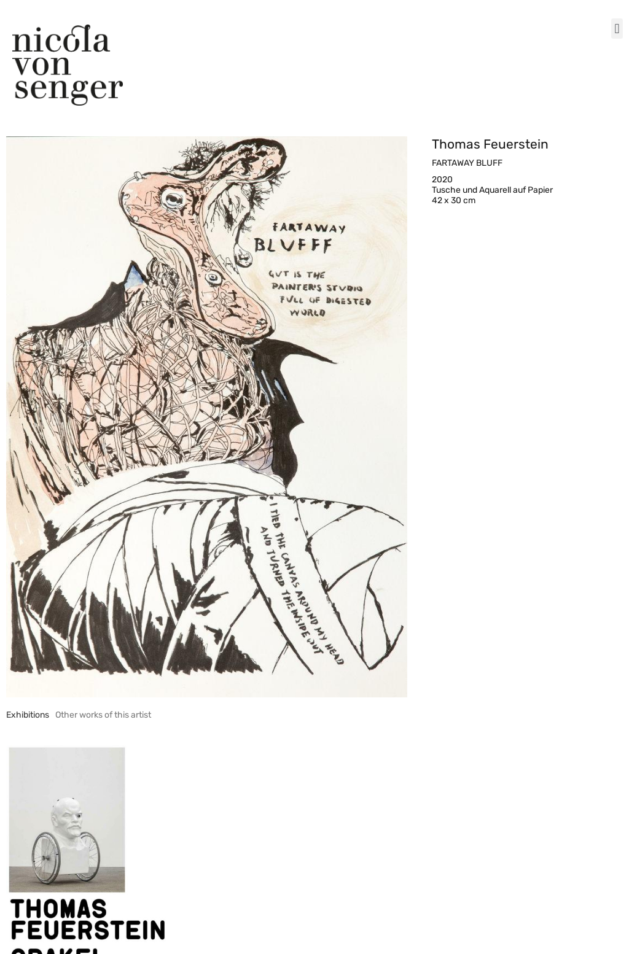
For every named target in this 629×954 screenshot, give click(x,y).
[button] (617, 28)
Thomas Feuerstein (490, 144)
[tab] (27, 715)
